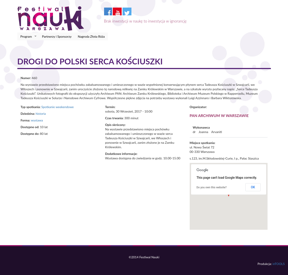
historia (41, 113)
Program (27, 37)
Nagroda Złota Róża (91, 36)
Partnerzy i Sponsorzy (57, 36)
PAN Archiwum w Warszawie (219, 115)
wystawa (37, 120)
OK (253, 187)
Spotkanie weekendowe (57, 107)
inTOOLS (279, 264)
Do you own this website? (212, 187)
